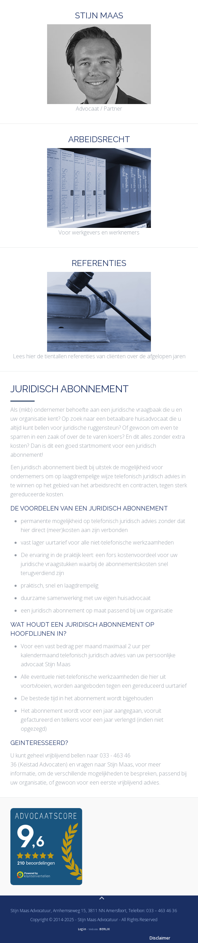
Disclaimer (160, 938)
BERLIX (104, 929)
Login (82, 929)
